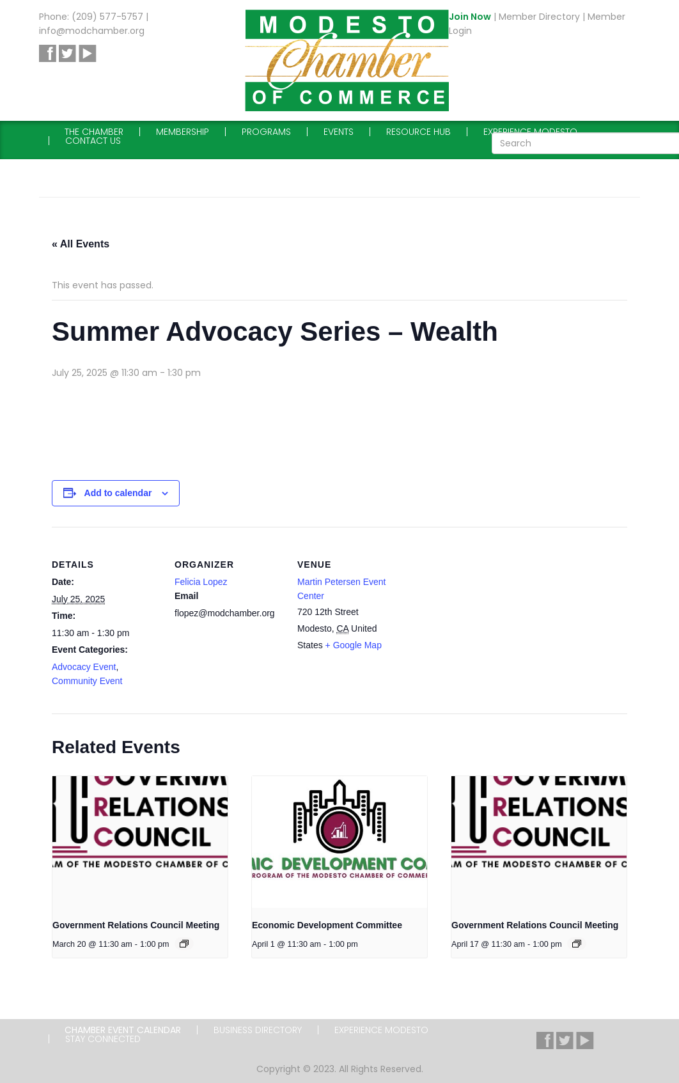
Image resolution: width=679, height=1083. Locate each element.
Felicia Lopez (201, 582)
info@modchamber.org (91, 30)
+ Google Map (353, 645)
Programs (266, 131)
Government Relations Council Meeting (135, 925)
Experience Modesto (530, 131)
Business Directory (258, 1029)
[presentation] (140, 842)
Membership (182, 131)
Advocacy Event (84, 667)
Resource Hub (418, 131)
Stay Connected (103, 1038)
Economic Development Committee (327, 925)
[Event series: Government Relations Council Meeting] (184, 943)
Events (339, 131)
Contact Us (93, 140)
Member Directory (539, 16)
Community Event (87, 681)
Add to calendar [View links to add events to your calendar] (118, 493)
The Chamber (94, 131)
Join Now (470, 16)
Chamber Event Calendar (123, 1029)
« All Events (80, 243)
